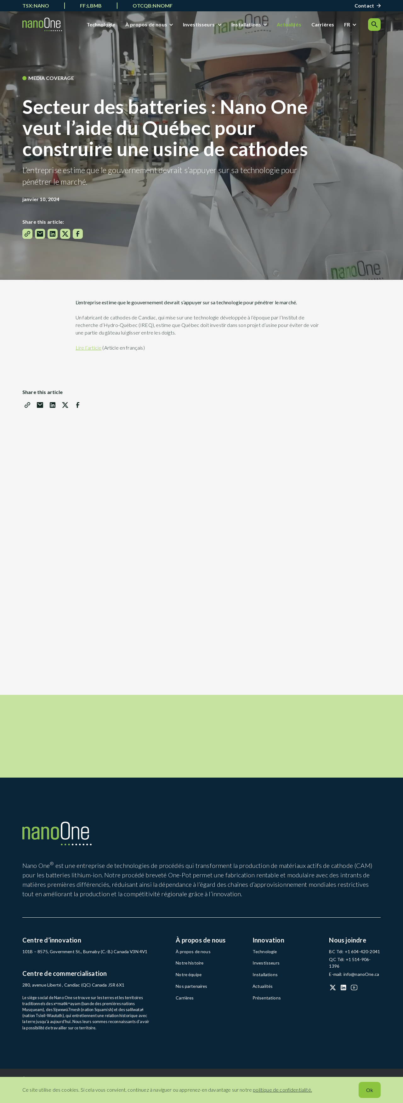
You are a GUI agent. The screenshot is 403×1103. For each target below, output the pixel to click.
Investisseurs (201, 26)
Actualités (291, 26)
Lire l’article (88, 350)
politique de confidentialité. (282, 1090)
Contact (364, 5)
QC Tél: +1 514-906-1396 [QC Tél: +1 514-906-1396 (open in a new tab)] (352, 973)
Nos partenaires (190, 998)
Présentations (265, 1009)
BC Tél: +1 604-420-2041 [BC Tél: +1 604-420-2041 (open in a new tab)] (351, 965)
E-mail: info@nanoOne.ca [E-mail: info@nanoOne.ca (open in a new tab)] (352, 980)
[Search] (374, 26)
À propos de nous (148, 26)
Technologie (102, 26)
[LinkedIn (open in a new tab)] (343, 994)
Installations (248, 26)
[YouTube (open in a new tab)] (354, 994)
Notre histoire (188, 976)
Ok (369, 1090)
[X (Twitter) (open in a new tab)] (333, 994)
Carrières (324, 26)
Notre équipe (187, 987)
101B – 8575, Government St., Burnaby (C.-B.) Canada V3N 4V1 (78, 965)
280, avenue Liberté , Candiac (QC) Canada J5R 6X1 (68, 998)
